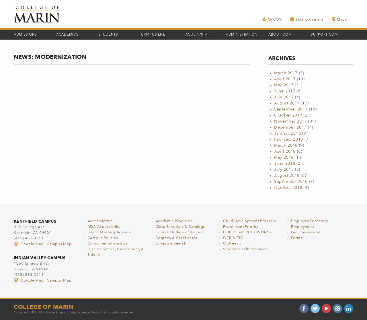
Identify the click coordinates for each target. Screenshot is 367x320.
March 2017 (286, 73)
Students (108, 34)
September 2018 (291, 182)
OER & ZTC (233, 238)
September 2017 (291, 109)
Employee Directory (309, 221)
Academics (67, 34)
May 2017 (284, 85)
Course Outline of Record (179, 232)
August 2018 (287, 176)
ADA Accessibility (103, 227)
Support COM (324, 34)
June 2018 (284, 164)
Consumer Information (108, 243)
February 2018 (288, 139)
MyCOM (272, 19)
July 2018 (284, 170)
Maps (338, 19)
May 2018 (284, 158)
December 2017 (290, 127)
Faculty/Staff (198, 34)
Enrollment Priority (240, 227)
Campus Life (153, 34)
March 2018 (286, 145)
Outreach (232, 243)
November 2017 (290, 121)
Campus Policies (102, 238)
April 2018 (285, 152)
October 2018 (288, 188)
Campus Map (59, 244)
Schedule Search (171, 243)
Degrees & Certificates (176, 238)
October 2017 (288, 115)
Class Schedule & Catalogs (180, 227)
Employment (302, 227)
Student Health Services (245, 249)
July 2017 (284, 97)
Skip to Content (306, 19)
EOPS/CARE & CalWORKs (247, 232)
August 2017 (287, 103)
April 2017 (285, 79)
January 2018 (287, 133)
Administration (241, 34)
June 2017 (284, 91)
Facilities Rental (305, 232)
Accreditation (100, 221)
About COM (280, 34)
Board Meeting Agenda (109, 232)
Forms (296, 238)
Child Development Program (249, 221)
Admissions (25, 34)
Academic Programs (174, 221)
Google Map (29, 244)
